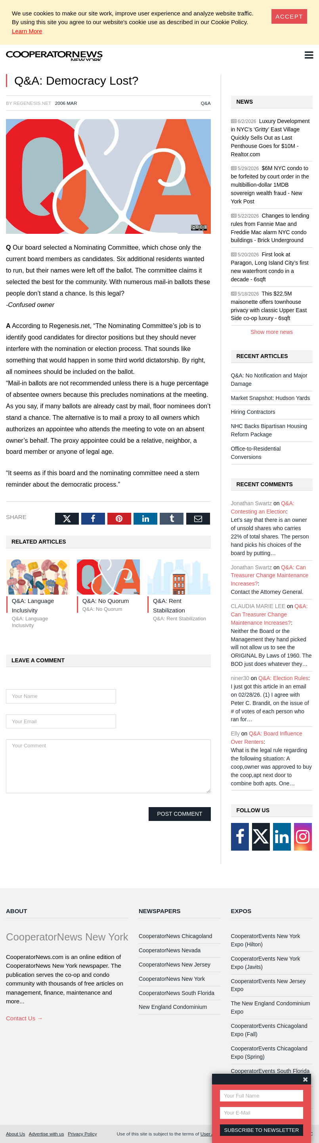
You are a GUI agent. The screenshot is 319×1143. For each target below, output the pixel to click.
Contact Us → (24, 1018)
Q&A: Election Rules (283, 678)
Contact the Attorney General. (267, 592)
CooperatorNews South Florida (176, 993)
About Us (15, 1133)
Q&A (206, 103)
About (16, 911)
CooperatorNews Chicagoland (175, 936)
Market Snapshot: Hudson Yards (270, 398)
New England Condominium (173, 1007)
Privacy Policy (82, 1133)
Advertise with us (46, 1133)
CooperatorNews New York (172, 979)
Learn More (27, 31)
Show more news (271, 332)
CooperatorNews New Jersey (174, 964)
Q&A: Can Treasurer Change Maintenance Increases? (270, 575)
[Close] (289, 16)
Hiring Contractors (253, 412)
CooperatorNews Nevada (170, 950)
